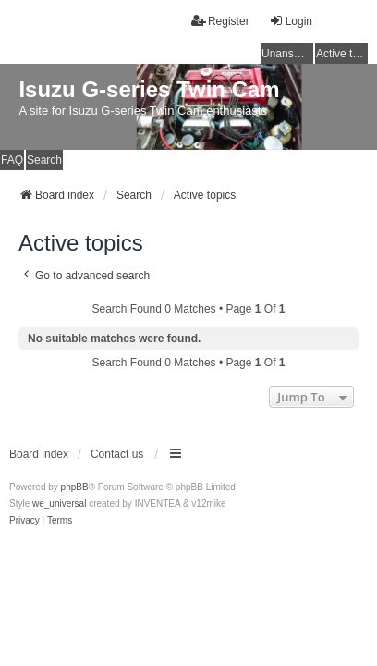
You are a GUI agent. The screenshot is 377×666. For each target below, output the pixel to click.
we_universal (59, 504)
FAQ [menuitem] (12, 160)
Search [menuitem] (44, 160)
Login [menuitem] (290, 21)
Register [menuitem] (220, 21)
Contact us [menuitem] (117, 454)
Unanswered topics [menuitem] (287, 53)
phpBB (75, 487)
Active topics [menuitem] (342, 53)
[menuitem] (24, 520)
